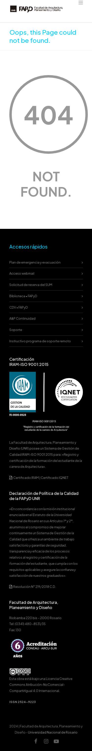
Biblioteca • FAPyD (23, 296)
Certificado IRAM (26, 478)
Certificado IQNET (54, 478)
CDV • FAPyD (18, 307)
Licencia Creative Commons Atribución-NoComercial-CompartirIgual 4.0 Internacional (40, 685)
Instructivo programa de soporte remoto (40, 341)
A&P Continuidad (22, 318)
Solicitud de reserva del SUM (30, 285)
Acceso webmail (21, 273)
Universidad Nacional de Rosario (53, 732)
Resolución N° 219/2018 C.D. (32, 587)
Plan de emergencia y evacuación (35, 262)
